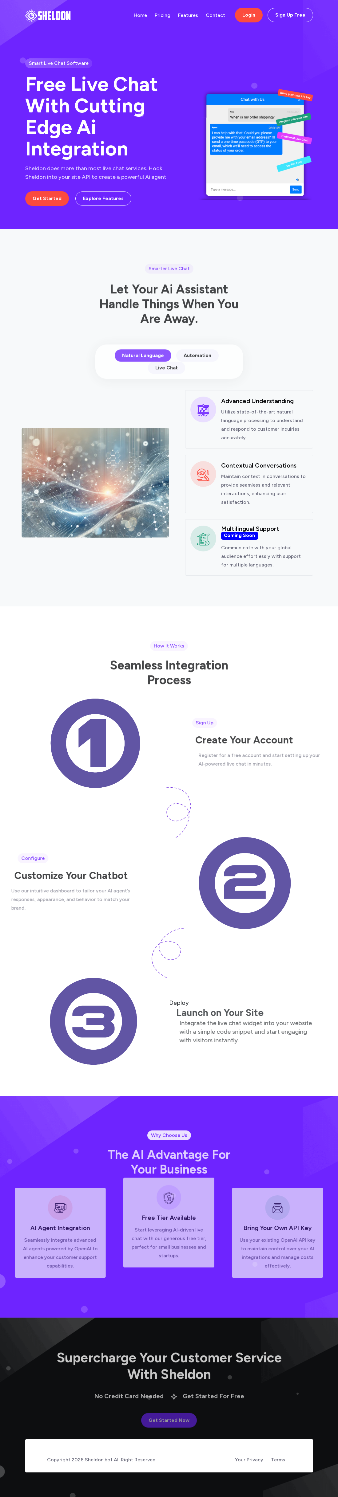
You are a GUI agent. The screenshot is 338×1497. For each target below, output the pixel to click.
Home (140, 15)
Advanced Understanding (257, 420)
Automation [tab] (197, 372)
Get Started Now (169, 1434)
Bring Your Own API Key (293, 1228)
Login (248, 15)
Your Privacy (249, 1459)
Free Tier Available (169, 1202)
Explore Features (103, 200)
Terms (278, 1459)
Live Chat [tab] (166, 384)
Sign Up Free (290, 15)
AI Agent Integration (45, 1228)
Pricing (162, 15)
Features (188, 15)
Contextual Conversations (258, 485)
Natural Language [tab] (143, 372)
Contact (215, 15)
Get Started (47, 200)
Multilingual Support (250, 552)
